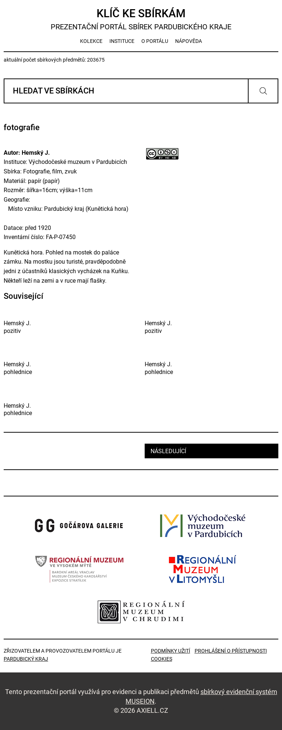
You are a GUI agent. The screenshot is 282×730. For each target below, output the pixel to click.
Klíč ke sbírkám (141, 19)
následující (168, 451)
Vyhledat (263, 90)
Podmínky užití (170, 651)
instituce (121, 41)
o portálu (154, 41)
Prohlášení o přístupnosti (231, 651)
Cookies (161, 659)
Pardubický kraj (26, 659)
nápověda (188, 41)
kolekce (91, 41)
